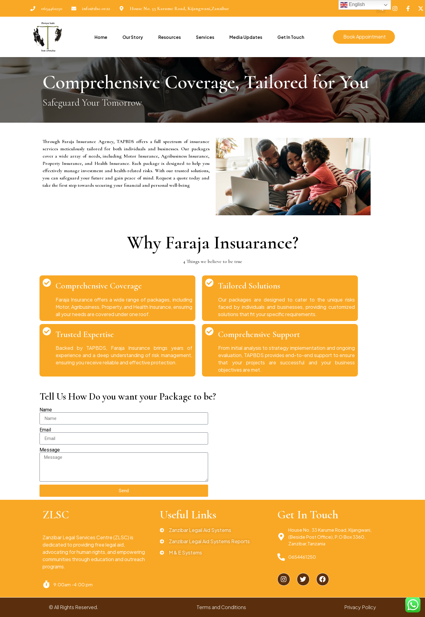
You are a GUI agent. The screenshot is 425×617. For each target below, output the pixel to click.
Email (45, 430)
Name (45, 409)
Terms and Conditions (221, 607)
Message (49, 450)
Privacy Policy (360, 607)
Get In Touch (290, 37)
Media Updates (245, 37)
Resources (169, 37)
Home (100, 37)
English (352, 5)
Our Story (132, 37)
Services (205, 37)
